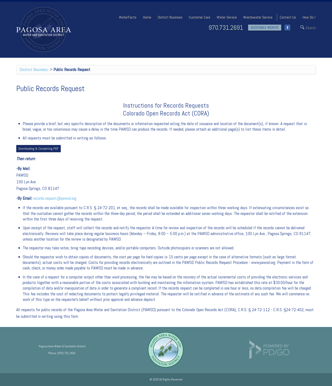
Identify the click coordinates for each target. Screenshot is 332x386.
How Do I (308, 17)
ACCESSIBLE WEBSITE (265, 27)
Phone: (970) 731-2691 (62, 353)
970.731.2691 (226, 28)
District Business (34, 69)
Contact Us (288, 17)
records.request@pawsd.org (54, 198)
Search (311, 28)
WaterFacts (127, 17)
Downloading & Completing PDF (38, 148)
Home (147, 17)
